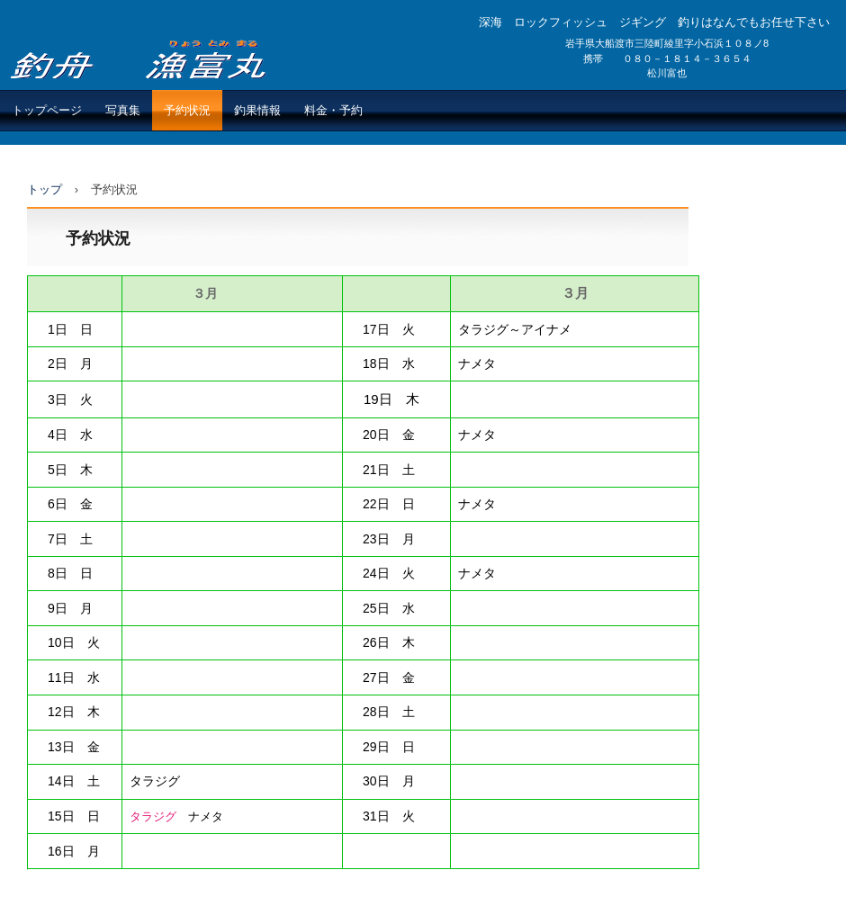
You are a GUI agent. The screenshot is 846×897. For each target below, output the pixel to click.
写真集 (122, 110)
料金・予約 (333, 110)
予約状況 (187, 110)
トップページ (47, 110)
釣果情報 (257, 110)
